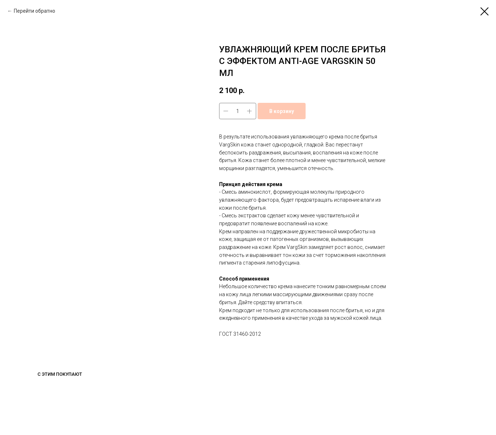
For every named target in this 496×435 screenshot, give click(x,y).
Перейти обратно (34, 11)
